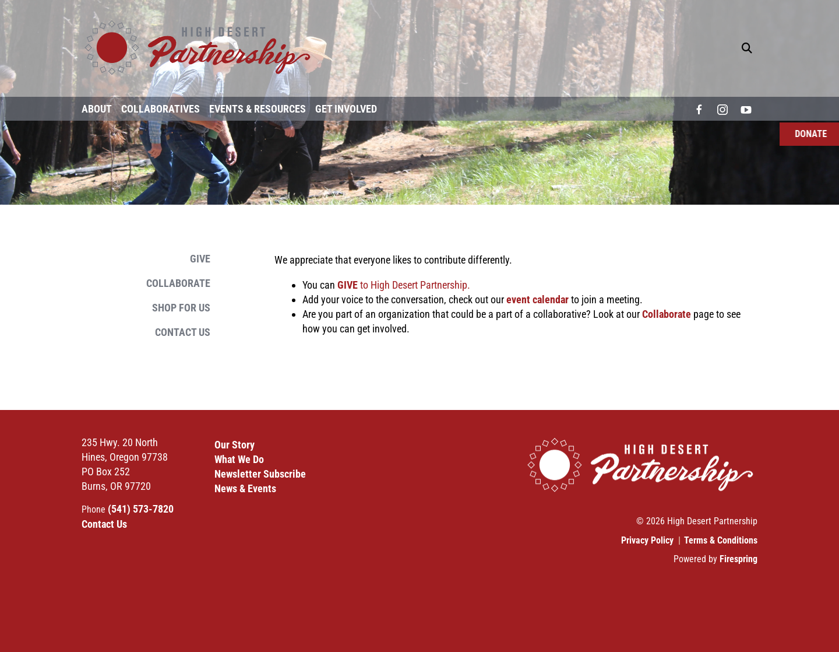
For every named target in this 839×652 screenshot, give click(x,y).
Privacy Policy (647, 540)
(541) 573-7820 (141, 509)
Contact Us (182, 332)
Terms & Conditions (720, 540)
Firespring (738, 559)
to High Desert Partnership (402, 285)
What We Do (239, 459)
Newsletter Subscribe (260, 474)
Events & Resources (257, 109)
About (97, 109)
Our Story (234, 445)
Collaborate (178, 283)
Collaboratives (160, 109)
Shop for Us (181, 308)
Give (200, 259)
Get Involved (346, 109)
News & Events (245, 488)
